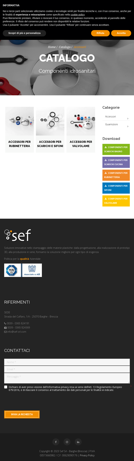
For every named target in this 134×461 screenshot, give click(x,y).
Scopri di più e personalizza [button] (24, 33)
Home (52, 47)
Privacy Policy (87, 455)
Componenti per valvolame (116, 200)
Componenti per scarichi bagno (116, 149)
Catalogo (64, 47)
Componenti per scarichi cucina (116, 162)
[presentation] (30, 400)
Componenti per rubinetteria (116, 175)
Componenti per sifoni (116, 188)
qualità (24, 258)
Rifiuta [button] (100, 33)
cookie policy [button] (77, 14)
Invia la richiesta (22, 414)
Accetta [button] (121, 33)
